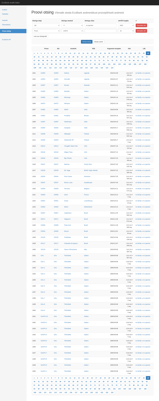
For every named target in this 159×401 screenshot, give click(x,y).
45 (99, 57)
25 (131, 53)
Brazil (86, 213)
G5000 (43, 128)
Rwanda (86, 85)
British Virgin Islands (91, 170)
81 (138, 60)
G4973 (43, 103)
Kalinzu (66, 73)
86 (43, 64)
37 (65, 57)
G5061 (43, 201)
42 (86, 57)
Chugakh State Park (71, 146)
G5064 (43, 207)
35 (56, 57)
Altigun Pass (68, 152)
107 (140, 64)
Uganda (86, 73)
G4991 (43, 115)
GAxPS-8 (44, 359)
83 (147, 60)
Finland (86, 134)
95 (82, 64)
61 (52, 60)
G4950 (43, 73)
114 (60, 68)
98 (95, 64)
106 (135, 64)
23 (122, 53)
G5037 (43, 164)
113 (55, 68)
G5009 (43, 140)
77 (121, 60)
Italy (85, 249)
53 (134, 57)
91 (65, 64)
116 (71, 68)
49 (116, 57)
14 (83, 53)
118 (81, 68)
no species (146, 73)
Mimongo (67, 97)
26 (135, 53)
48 (112, 57)
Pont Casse (68, 176)
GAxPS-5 (44, 341)
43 (90, 57)
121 (96, 68)
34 (52, 57)
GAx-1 (43, 261)
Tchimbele (67, 255)
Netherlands (88, 207)
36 (60, 57)
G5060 (43, 195)
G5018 (43, 152)
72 (99, 60)
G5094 (43, 231)
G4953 (43, 79)
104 (124, 64)
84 (34, 64)
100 (104, 64)
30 (34, 57)
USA (85, 146)
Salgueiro (67, 219)
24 (126, 53)
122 (102, 68)
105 (130, 64)
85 (39, 64)
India (85, 109)
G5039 (43, 170)
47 (108, 57)
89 (56, 64)
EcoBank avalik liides (11, 3)
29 (148, 53)
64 (65, 60)
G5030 (43, 158)
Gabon (86, 91)
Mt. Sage (67, 170)
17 (96, 53)
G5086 (43, 225)
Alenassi (67, 103)
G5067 (43, 213)
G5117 (43, 243)
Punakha (67, 115)
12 (75, 53)
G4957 (43, 85)
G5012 (43, 146)
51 (125, 57)
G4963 (43, 97)
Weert (66, 207)
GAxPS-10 (44, 316)
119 (86, 68)
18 (100, 53)
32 (43, 57)
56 (147, 57)
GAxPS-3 (44, 328)
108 (145, 64)
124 (112, 68)
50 (121, 57)
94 (77, 64)
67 (77, 60)
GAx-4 (43, 280)
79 (129, 60)
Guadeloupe (88, 182)
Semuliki (67, 79)
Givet (66, 195)
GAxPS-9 (44, 365)
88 (52, 64)
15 (87, 53)
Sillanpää (67, 134)
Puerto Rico (88, 164)
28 (144, 53)
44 (95, 57)
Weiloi (66, 109)
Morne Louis (68, 182)
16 (92, 53)
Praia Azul (67, 225)
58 (39, 60)
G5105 (43, 237)
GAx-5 (43, 286)
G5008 (43, 134)
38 (69, 57)
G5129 (43, 249)
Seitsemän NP (69, 140)
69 (86, 60)
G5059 (43, 188)
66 (73, 60)
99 (99, 64)
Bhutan (86, 115)
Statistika (5, 14)
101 (109, 64)
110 (40, 68)
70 (90, 60)
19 (105, 53)
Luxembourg (88, 201)
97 (90, 64)
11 (70, 53)
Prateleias (67, 237)
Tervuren (67, 188)
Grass (66, 201)
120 (91, 68)
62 (56, 60)
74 (108, 60)
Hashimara (67, 122)
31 (39, 57)
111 (45, 68)
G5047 (43, 182)
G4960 (43, 91)
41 (82, 57)
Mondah (67, 91)
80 (134, 60)
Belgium (86, 188)
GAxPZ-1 (44, 371)
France (86, 195)
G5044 (43, 176)
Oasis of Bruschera (70, 249)
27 (139, 53)
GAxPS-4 (44, 334)
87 (47, 64)
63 (60, 60)
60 (47, 60)
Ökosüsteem (6, 25)
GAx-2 (43, 268)
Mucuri (66, 231)
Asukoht (5, 20)
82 (142, 60)
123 (107, 68)
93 (73, 64)
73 (103, 60)
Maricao (67, 164)
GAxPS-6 (44, 347)
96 (86, 64)
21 (113, 53)
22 (118, 53)
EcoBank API (6, 39)
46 (103, 57)
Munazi (66, 85)
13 (79, 53)
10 (66, 53)
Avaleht (4, 10)
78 (125, 60)
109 (35, 68)
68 (82, 60)
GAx (42, 255)
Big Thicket (68, 158)
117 (76, 68)
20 (109, 53)
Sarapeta (67, 128)
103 (119, 64)
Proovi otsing (6, 31)
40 (77, 57)
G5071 (43, 219)
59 (43, 60)
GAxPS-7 (44, 353)
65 (69, 60)
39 (73, 57)
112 (50, 68)
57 (34, 60)
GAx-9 (43, 310)
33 (47, 57)
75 (112, 60)
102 (114, 64)
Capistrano (67, 213)
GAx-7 (43, 298)
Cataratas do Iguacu (71, 243)
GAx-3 (43, 274)
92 (69, 64)
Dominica (87, 176)
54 (138, 57)
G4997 (43, 122)
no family (138, 73)
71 (95, 60)
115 (66, 68)
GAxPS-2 (44, 322)
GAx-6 (43, 292)
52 (129, 57)
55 (142, 57)
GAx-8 (43, 304)
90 (60, 64)
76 (116, 60)
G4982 (43, 109)
